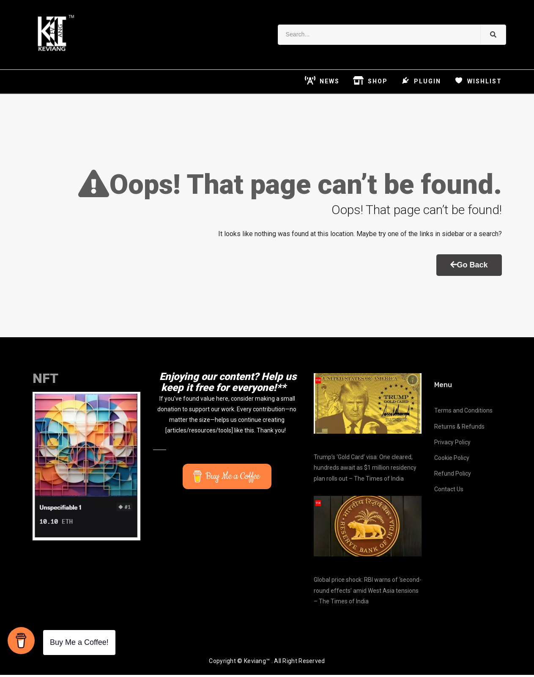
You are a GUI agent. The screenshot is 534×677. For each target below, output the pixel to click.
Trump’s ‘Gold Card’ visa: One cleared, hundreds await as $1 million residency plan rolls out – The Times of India (365, 470)
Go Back (469, 266)
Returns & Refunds (459, 428)
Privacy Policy (452, 443)
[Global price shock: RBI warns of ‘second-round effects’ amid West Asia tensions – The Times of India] (368, 528)
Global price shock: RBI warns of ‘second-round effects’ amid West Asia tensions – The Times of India (368, 592)
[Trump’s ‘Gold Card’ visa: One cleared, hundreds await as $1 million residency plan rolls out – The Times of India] (368, 405)
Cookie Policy (451, 459)
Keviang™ (257, 663)
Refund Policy (452, 475)
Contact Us (448, 491)
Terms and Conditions (463, 412)
